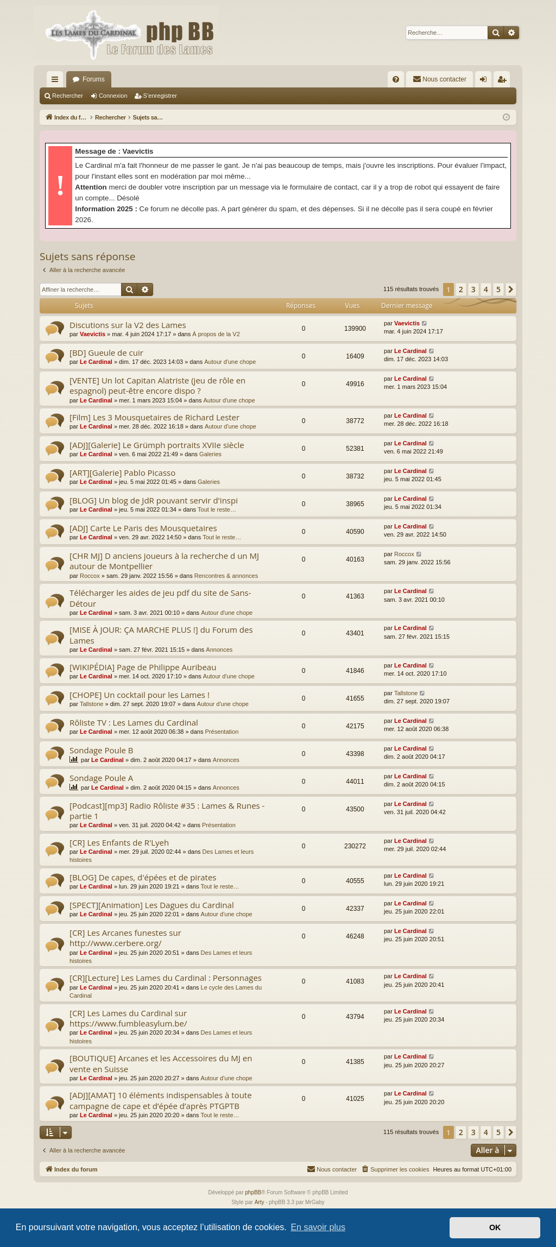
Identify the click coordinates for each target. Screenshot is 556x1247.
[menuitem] (396, 79)
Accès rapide (57, 81)
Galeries (210, 454)
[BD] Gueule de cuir (106, 352)
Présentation (222, 731)
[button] (511, 289)
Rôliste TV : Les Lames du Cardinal (134, 722)
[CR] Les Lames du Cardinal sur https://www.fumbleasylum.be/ (128, 1018)
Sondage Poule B (101, 750)
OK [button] (495, 1227)
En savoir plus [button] (317, 1227)
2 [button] (461, 289)
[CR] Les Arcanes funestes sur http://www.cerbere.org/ (125, 937)
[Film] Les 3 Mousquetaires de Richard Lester (154, 417)
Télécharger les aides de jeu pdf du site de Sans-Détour (160, 597)
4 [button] (486, 289)
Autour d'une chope (230, 361)
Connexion (113, 95)
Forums (94, 79)
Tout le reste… (217, 509)
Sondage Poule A (101, 777)
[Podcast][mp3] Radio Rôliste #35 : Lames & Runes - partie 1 (167, 810)
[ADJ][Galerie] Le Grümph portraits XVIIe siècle (157, 444)
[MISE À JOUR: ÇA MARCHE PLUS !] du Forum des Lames (161, 634)
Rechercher (67, 95)
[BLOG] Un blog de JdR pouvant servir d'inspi (154, 500)
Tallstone (91, 704)
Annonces (219, 649)
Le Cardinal (96, 361)
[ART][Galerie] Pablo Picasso (122, 472)
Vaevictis (92, 334)
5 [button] (498, 289)
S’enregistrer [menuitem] (504, 81)
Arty (259, 1202)
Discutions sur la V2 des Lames (128, 324)
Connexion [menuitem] (485, 81)
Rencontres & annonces (226, 575)
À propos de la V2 (215, 334)
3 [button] (473, 289)
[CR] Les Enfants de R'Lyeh (119, 842)
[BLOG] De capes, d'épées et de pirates (143, 877)
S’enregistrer (160, 95)
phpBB (253, 1192)
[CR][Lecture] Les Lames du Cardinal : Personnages (166, 977)
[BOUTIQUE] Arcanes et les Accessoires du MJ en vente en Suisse (161, 1063)
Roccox (90, 575)
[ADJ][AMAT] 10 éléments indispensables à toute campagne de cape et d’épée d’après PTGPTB (161, 1100)
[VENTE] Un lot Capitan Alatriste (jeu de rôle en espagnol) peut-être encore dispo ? (157, 385)
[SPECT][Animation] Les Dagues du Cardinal (152, 904)
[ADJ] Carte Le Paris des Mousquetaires (143, 527)
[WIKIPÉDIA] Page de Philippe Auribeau (143, 667)
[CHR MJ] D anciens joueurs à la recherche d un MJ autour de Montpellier (164, 560)
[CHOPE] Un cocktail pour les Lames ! (140, 694)
